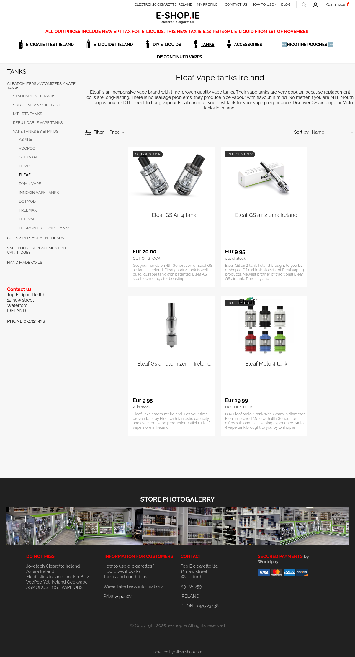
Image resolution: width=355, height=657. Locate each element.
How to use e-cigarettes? (128, 566)
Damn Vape (30, 183)
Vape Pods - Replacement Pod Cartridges (37, 250)
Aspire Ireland (40, 571)
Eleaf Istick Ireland (45, 576)
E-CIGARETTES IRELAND (50, 44)
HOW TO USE (262, 4)
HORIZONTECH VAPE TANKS (44, 228)
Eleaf (24, 175)
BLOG (285, 4)
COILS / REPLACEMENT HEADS (35, 238)
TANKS (208, 44)
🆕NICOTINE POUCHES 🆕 (307, 44)
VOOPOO (27, 148)
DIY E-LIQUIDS (167, 44)
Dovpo (25, 166)
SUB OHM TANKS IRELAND (37, 105)
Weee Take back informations (133, 586)
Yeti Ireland (54, 582)
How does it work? (121, 571)
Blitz (84, 576)
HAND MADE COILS (24, 262)
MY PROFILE (207, 4)
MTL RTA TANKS (27, 114)
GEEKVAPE (28, 157)
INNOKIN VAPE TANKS (39, 192)
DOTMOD (27, 201)
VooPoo (34, 582)
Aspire (25, 139)
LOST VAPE (61, 587)
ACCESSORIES (248, 44)
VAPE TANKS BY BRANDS (35, 131)
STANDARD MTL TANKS (34, 96)
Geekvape (77, 582)
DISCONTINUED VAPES (179, 57)
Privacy (117, 596)
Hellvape (28, 219)
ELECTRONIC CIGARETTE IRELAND (164, 4)
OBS (78, 587)
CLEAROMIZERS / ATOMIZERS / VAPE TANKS (41, 85)
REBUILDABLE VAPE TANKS (38, 122)
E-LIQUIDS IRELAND (113, 44)
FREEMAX (28, 210)
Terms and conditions (125, 576)
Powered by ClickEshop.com (177, 652)
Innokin (71, 576)
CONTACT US (236, 4)
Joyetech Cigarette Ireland (53, 566)
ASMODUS (37, 587)
